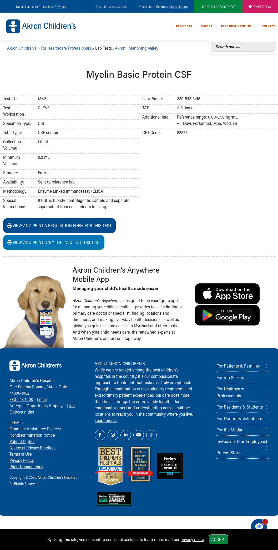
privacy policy (192, 539)
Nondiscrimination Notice (32, 435)
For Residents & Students (239, 407)
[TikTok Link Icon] (151, 435)
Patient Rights (21, 441)
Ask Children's (178, 6)
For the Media (229, 429)
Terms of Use (20, 454)
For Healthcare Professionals (66, 48)
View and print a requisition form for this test (59, 225)
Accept (218, 539)
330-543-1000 (21, 399)
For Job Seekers (230, 377)
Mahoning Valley (143, 48)
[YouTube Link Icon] (138, 435)
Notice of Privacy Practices (32, 447)
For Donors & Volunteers (239, 418)
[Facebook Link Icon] (100, 435)
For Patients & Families (238, 366)
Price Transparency (26, 466)
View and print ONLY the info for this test (53, 242)
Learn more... (106, 420)
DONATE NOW (260, 6)
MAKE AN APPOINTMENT (218, 6)
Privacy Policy (21, 460)
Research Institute (236, 26)
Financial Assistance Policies (35, 428)
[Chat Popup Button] (259, 527)
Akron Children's (22, 48)
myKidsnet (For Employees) (241, 441)
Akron (120, 48)
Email (42, 399)
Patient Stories (229, 452)
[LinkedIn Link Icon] (125, 435)
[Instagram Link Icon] (113, 435)
